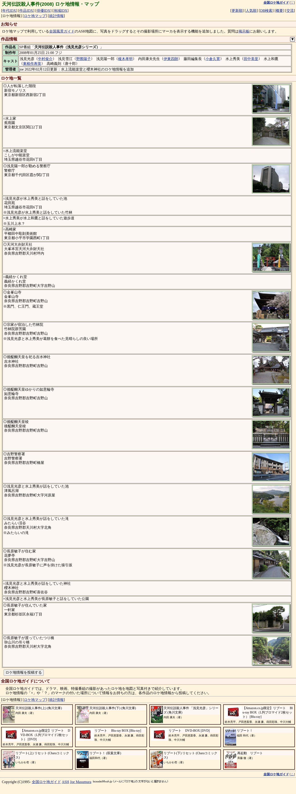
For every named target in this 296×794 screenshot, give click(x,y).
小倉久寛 (212, 59)
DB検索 (266, 11)
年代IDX (9, 11)
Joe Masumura (80, 782)
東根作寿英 (32, 64)
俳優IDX (43, 11)
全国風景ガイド (62, 31)
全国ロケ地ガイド (46, 782)
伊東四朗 (171, 59)
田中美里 (251, 59)
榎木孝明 (125, 59)
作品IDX (26, 11)
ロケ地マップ (35, 16)
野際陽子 (83, 59)
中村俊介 (45, 59)
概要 (279, 11)
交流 (290, 11)
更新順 (237, 11)
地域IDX (60, 11)
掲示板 (243, 31)
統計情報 (56, 16)
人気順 (251, 11)
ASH (65, 782)
